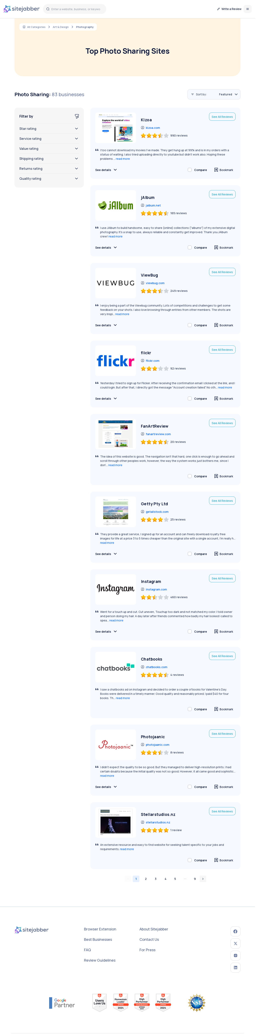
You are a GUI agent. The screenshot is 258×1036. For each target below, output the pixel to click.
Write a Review (229, 9)
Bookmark (223, 170)
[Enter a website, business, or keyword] (77, 9)
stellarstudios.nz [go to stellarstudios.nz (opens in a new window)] (155, 822)
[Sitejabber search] (50, 9)
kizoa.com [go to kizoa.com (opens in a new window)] (150, 128)
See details (106, 169)
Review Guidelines (100, 960)
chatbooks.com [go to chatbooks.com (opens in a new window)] (154, 667)
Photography (87, 27)
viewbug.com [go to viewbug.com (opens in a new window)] (152, 283)
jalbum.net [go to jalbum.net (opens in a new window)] (151, 205)
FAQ (88, 949)
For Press (148, 949)
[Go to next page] (203, 879)
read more (123, 159)
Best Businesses (99, 939)
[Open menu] (248, 9)
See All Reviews (222, 117)
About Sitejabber (154, 929)
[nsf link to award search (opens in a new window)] (197, 998)
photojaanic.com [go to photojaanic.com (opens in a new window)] (155, 745)
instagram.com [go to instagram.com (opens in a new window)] (154, 589)
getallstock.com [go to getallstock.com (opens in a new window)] (154, 512)
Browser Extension (101, 929)
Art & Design (62, 27)
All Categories (36, 27)
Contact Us (150, 939)
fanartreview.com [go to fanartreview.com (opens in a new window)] (156, 434)
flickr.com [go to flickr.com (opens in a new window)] (150, 361)
